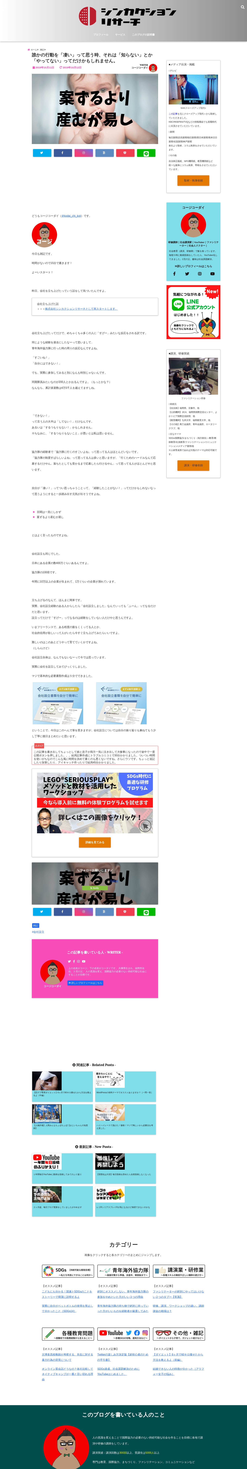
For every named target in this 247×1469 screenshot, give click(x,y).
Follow (114, 885)
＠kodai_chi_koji (71, 220)
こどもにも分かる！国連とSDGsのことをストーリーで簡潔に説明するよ (67, 1241)
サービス (120, 35)
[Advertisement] (95, 192)
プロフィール (100, 35)
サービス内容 (69, 1453)
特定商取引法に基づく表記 (171, 1453)
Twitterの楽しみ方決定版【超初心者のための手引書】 (122, 1305)
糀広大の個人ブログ (116, 1464)
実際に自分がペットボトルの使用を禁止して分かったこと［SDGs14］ (67, 1256)
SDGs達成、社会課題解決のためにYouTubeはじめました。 (118, 1321)
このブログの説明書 (143, 35)
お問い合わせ (112, 1453)
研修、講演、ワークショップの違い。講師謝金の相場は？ (178, 1256)
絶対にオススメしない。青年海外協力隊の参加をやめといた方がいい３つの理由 (123, 1241)
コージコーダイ (139, 71)
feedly (94, 892)
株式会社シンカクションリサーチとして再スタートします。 (81, 313)
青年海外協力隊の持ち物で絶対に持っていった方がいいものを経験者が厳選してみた (123, 1256)
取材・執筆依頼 (193, 184)
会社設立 (39, 936)
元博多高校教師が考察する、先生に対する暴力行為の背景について (67, 1305)
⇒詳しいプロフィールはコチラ (148, 1421)
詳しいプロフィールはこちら (88, 988)
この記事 (173, 117)
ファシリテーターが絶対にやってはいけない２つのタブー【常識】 (178, 1241)
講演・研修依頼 (193, 469)
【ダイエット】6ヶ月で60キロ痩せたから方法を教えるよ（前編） (178, 1305)
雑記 (35, 930)
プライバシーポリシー (139, 1453)
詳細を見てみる (95, 846)
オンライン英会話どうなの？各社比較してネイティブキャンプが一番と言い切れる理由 (67, 1324)
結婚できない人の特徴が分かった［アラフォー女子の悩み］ (178, 1321)
